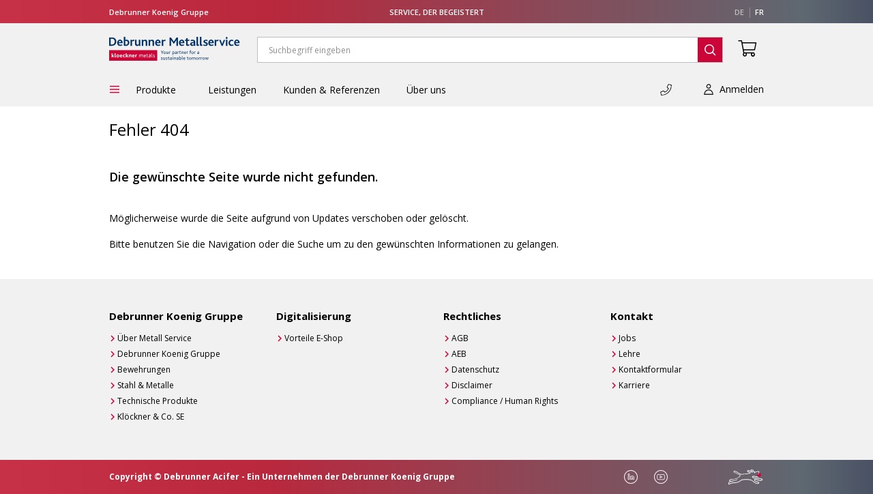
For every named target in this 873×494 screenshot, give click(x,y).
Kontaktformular (650, 369)
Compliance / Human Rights (505, 401)
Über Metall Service (154, 338)
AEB (459, 354)
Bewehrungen (144, 369)
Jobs (627, 338)
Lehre (629, 354)
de (739, 12)
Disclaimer (472, 385)
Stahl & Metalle (145, 385)
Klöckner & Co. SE (150, 416)
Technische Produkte (157, 401)
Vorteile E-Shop (313, 338)
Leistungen (232, 89)
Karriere (634, 385)
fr (759, 12)
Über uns (426, 89)
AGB (460, 338)
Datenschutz (475, 369)
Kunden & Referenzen (331, 89)
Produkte (158, 89)
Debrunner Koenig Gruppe (168, 354)
